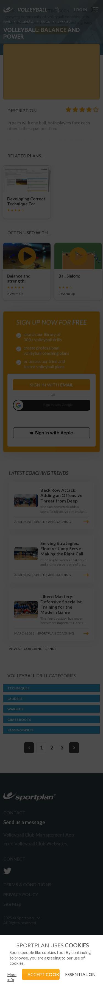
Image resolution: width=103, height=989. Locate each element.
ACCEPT (43, 974)
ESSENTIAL (80, 974)
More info (11, 977)
